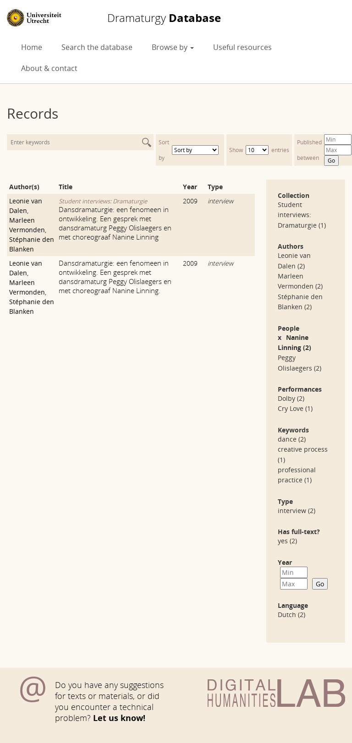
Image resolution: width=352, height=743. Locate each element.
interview (220, 201)
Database (164, 17)
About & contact (49, 68)
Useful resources (242, 47)
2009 (190, 201)
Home (31, 47)
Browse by (173, 47)
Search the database (96, 47)
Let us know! (119, 717)
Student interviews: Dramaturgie (103, 201)
